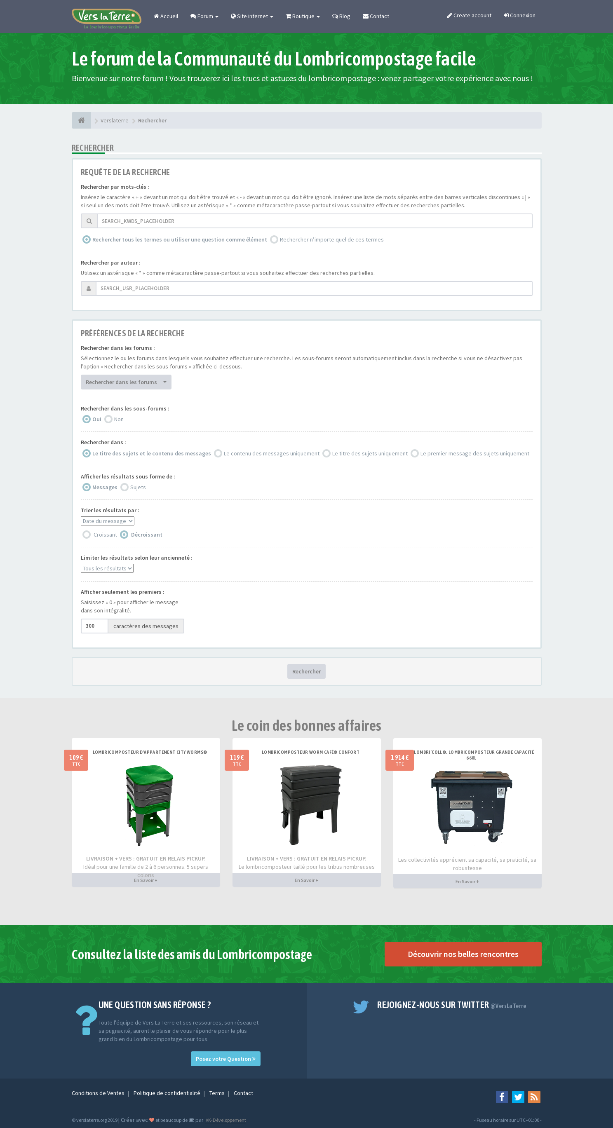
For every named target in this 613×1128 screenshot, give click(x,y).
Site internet (252, 16)
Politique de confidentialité (168, 1093)
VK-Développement (225, 1120)
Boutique (303, 16)
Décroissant (146, 534)
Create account (469, 15)
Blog (341, 16)
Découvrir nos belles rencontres (463, 954)
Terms (217, 1093)
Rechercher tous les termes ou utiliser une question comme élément (179, 239)
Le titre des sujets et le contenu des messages (151, 453)
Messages (104, 487)
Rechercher (306, 671)
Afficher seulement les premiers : (122, 592)
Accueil (166, 16)
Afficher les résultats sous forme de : (128, 476)
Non (119, 419)
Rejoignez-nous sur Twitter (451, 1004)
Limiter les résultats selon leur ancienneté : (137, 557)
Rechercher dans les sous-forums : (125, 408)
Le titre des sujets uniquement (370, 453)
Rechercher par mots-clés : (115, 186)
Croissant (105, 534)
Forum (204, 16)
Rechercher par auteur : (111, 262)
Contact (376, 16)
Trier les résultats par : (110, 510)
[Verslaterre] (81, 120)
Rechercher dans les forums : (118, 348)
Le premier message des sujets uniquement (474, 453)
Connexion (519, 15)
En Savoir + (145, 880)
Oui (96, 419)
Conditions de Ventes (99, 1093)
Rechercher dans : (103, 442)
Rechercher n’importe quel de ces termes (332, 239)
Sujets (138, 487)
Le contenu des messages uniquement (271, 453)
